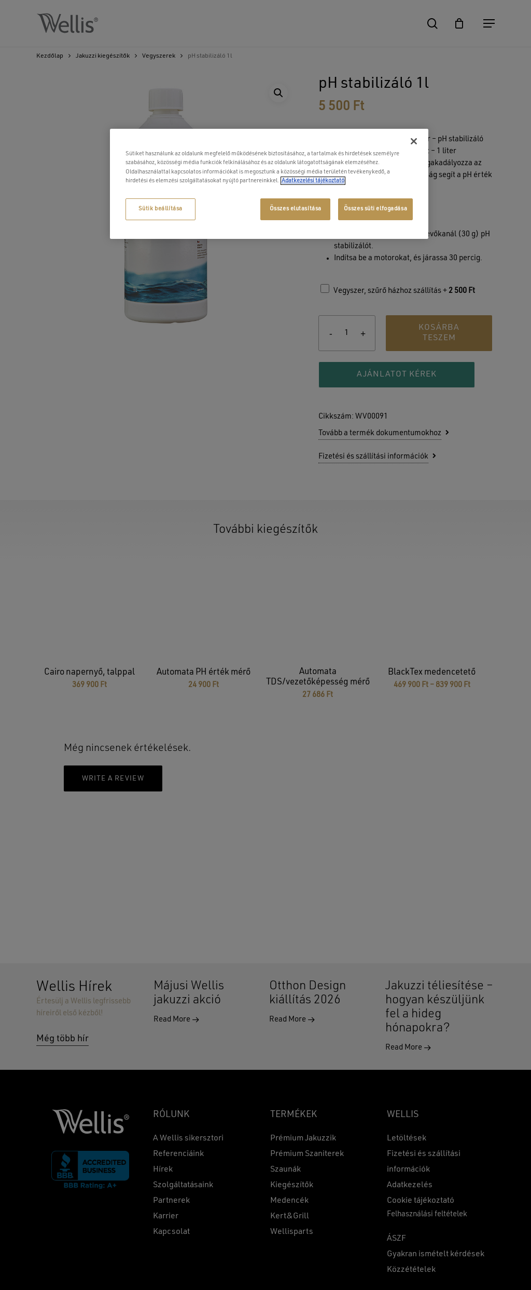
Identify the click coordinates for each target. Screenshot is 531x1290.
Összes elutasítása (296, 209)
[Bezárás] (413, 141)
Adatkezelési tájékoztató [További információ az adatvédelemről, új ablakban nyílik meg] (313, 181)
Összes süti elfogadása (376, 209)
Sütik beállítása (160, 209)
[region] (269, 183)
